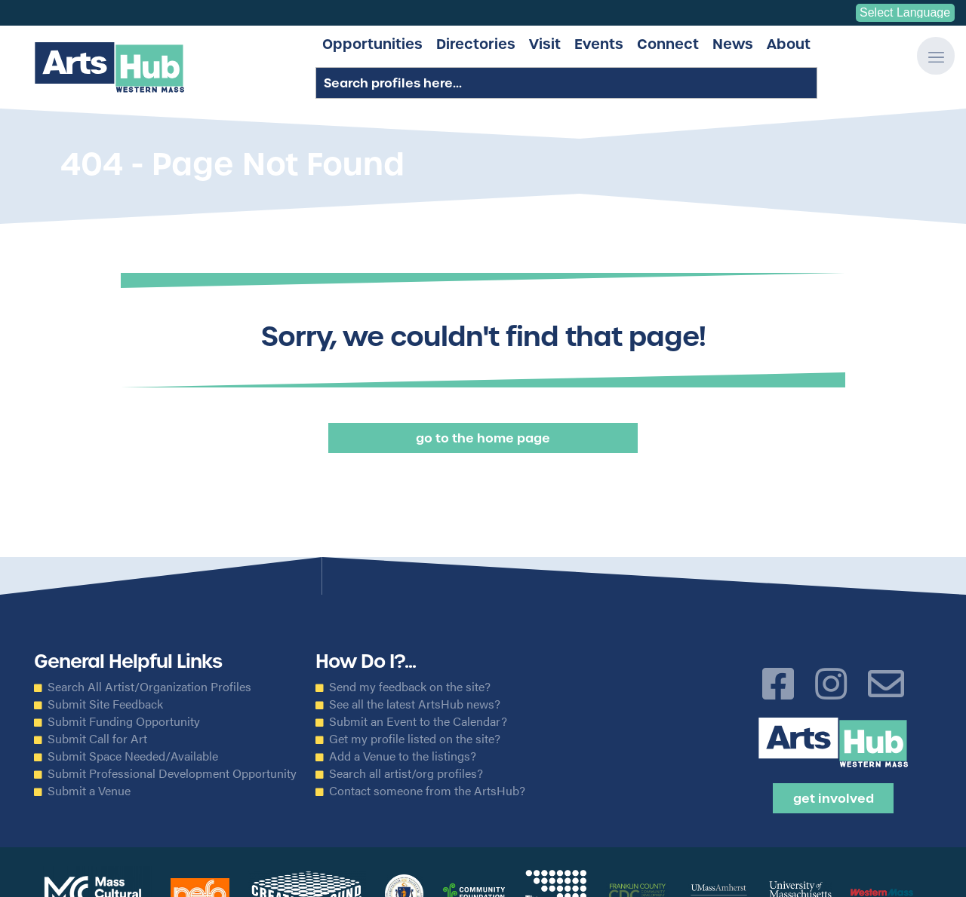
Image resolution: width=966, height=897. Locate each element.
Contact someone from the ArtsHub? (427, 791)
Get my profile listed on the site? (414, 739)
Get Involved (833, 798)
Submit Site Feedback (105, 704)
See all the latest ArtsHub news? (414, 704)
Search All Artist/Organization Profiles (149, 687)
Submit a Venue (89, 791)
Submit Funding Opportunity (124, 721)
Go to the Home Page (483, 438)
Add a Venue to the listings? (402, 756)
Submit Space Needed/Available (133, 756)
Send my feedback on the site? (410, 687)
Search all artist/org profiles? (406, 773)
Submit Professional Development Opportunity (172, 773)
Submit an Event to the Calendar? (418, 721)
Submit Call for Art (97, 739)
